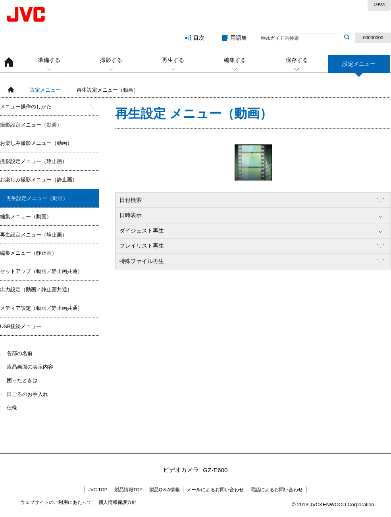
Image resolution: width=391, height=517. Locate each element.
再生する (173, 60)
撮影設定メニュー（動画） (31, 125)
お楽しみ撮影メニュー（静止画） (38, 180)
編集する (235, 60)
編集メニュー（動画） (26, 216)
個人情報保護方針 (117, 502)
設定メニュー (359, 67)
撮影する (111, 60)
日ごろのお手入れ (27, 394)
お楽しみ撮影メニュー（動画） (36, 143)
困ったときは (22, 380)
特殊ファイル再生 (141, 261)
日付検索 (130, 200)
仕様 (12, 408)
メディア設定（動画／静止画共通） (41, 308)
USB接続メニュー (20, 326)
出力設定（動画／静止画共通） (36, 289)
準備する (49, 60)
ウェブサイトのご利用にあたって (56, 502)
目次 (198, 38)
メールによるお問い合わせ (215, 489)
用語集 (238, 38)
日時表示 (130, 215)
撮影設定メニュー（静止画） (33, 161)
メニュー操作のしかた (26, 107)
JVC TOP (97, 489)
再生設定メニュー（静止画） (33, 235)
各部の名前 (20, 353)
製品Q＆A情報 (164, 489)
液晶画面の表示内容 (30, 367)
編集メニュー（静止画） (28, 253)
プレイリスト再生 (141, 245)
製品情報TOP (128, 489)
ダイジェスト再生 (141, 230)
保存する (297, 60)
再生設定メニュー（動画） (37, 198)
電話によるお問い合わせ (276, 489)
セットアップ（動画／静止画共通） (41, 271)
